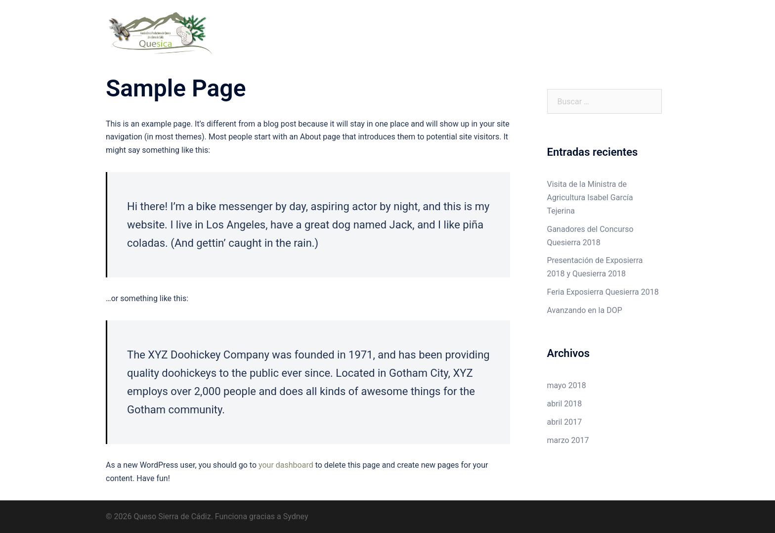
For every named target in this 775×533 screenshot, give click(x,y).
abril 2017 (564, 422)
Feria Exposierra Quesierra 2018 (603, 292)
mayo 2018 (566, 385)
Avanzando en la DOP (584, 310)
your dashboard (285, 465)
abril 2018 (564, 403)
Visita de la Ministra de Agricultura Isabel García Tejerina (590, 197)
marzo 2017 (568, 440)
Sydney (295, 516)
